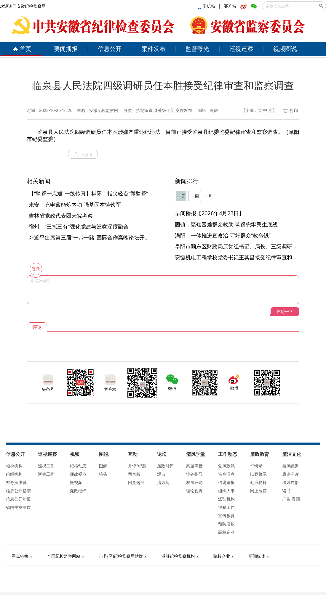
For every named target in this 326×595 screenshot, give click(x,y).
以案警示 (258, 474)
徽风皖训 (290, 466)
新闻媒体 (259, 556)
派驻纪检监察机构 (180, 556)
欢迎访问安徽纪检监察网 (23, 6)
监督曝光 (197, 49)
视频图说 (285, 49)
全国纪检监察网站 (65, 556)
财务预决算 (16, 482)
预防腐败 (226, 524)
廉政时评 (165, 466)
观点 (161, 474)
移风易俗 (290, 482)
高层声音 (194, 466)
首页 (22, 49)
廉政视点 (78, 474)
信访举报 (226, 482)
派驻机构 (226, 499)
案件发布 (153, 49)
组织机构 (14, 474)
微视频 (76, 482)
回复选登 (136, 482)
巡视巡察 (241, 49)
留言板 (134, 474)
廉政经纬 (78, 490)
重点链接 (22, 556)
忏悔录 (256, 466)
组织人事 (226, 490)
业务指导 (194, 474)
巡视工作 (46, 466)
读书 (286, 490)
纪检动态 (78, 466)
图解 (103, 466)
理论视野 (194, 490)
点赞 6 (83, 154)
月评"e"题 (137, 466)
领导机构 (14, 466)
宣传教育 (226, 515)
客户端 (230, 6)
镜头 (103, 474)
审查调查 (226, 474)
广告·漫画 (291, 499)
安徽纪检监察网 (103, 110)
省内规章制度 (18, 507)
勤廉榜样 (258, 482)
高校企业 (226, 532)
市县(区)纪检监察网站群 (123, 556)
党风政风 (226, 466)
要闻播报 (66, 49)
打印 (290, 110)
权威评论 (194, 482)
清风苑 (163, 482)
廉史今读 (290, 474)
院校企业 (223, 556)
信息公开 (110, 49)
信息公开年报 (18, 499)
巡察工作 (46, 474)
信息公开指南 (18, 490)
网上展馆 (258, 490)
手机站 (207, 6)
